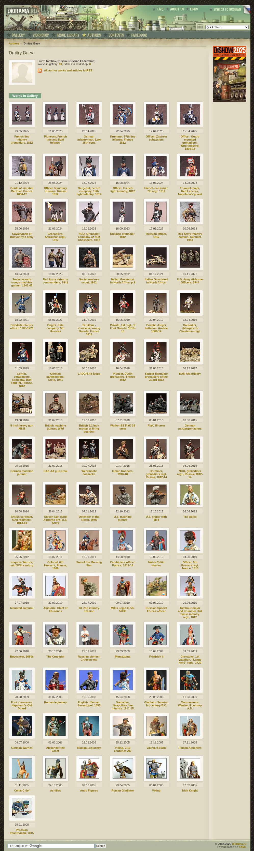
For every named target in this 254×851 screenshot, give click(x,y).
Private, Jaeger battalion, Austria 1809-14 (156, 328)
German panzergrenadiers (190, 427)
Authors (14, 43)
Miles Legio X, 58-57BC (122, 609)
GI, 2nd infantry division (89, 609)
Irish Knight (190, 790)
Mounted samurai (21, 608)
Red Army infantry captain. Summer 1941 (190, 236)
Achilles (55, 790)
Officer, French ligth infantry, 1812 (122, 190)
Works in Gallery (25, 96)
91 (60, 64)
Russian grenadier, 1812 (122, 235)
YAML (242, 846)
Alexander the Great (55, 749)
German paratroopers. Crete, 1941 (55, 376)
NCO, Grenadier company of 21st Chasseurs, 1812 (89, 236)
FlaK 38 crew (156, 425)
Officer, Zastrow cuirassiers (156, 138)
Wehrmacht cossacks (89, 472)
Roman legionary (55, 702)
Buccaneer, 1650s (21, 656)
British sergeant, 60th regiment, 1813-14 (22, 519)
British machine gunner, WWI (55, 427)
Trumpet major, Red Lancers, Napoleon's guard (190, 191)
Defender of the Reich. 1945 (89, 518)
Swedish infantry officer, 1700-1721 (22, 327)
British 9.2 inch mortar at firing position (89, 428)
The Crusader (55, 656)
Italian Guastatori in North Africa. (156, 281)
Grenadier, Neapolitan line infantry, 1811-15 (122, 705)
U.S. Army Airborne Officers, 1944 (190, 281)
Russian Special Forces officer (156, 609)
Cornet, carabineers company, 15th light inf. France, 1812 (22, 379)
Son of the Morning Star (89, 564)
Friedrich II (156, 656)
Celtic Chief (22, 790)
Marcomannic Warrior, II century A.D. (190, 705)
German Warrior (21, 747)
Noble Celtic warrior (156, 564)
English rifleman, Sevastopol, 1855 (89, 704)
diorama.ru (239, 843)
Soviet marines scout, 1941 (89, 281)
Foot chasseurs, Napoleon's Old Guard (21, 705)
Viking (156, 790)
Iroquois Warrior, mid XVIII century (21, 564)
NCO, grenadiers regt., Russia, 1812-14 (190, 474)
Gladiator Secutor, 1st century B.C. (156, 704)
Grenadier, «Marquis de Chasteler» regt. (189, 328)
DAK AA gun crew (55, 471)
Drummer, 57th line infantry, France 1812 (122, 139)
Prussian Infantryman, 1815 (22, 831)
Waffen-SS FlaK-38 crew (122, 427)
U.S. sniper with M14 (156, 518)
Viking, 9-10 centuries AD (122, 749)
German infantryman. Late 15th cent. (89, 139)
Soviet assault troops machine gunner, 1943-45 (21, 282)
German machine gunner (21, 472)
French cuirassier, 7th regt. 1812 (156, 190)
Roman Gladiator (122, 790)
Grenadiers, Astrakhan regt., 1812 (55, 236)
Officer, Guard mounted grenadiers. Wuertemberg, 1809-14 (190, 142)
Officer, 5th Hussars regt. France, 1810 (190, 565)
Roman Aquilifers (190, 747)
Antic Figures (89, 790)
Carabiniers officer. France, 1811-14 (123, 564)
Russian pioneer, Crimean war (89, 658)
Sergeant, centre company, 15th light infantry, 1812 (89, 191)
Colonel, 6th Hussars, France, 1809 (55, 565)
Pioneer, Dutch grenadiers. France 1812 (122, 376)
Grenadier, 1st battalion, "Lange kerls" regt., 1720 (190, 659)
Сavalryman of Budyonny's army (22, 235)
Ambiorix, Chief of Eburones (55, 609)
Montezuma (122, 656)
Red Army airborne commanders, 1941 (55, 281)
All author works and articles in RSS (68, 70)
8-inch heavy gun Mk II (21, 427)
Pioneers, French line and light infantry (55, 139)
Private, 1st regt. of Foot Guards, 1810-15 (123, 328)
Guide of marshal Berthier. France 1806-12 (21, 191)
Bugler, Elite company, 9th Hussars (55, 328)
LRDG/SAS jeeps (89, 373)
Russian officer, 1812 (156, 235)
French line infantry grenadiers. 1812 (22, 139)
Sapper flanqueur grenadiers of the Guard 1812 (156, 376)
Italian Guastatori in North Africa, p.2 (122, 281)
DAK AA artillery (190, 373)
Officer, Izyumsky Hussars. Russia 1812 (55, 191)
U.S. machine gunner (122, 518)
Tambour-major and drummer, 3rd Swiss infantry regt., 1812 (190, 612)
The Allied (189, 516)
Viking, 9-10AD (156, 747)
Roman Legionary (89, 747)
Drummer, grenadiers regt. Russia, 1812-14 (156, 474)
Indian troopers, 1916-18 (122, 472)
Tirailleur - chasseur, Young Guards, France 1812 (89, 330)
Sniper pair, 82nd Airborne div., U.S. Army (55, 519)
